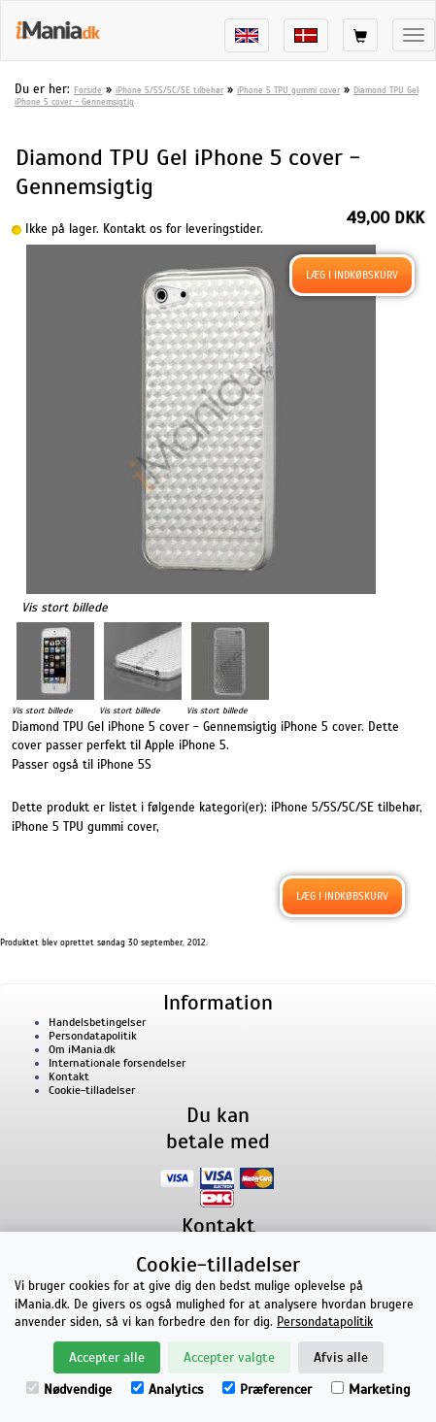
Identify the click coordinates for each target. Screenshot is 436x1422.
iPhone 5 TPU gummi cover (288, 90)
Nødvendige (69, 1389)
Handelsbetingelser (97, 1022)
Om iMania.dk (82, 1049)
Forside (88, 90)
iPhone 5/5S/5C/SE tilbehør (169, 90)
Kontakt (69, 1076)
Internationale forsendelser (117, 1063)
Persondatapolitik (93, 1035)
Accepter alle (107, 1357)
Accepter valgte (229, 1357)
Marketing (370, 1389)
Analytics (167, 1389)
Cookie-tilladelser (92, 1090)
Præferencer (267, 1389)
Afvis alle (341, 1357)
